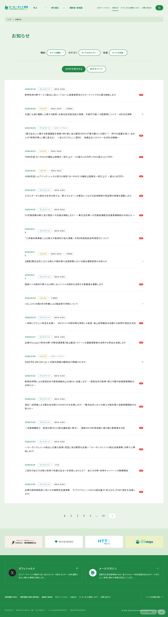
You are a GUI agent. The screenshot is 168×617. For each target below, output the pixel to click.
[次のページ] (112, 515)
